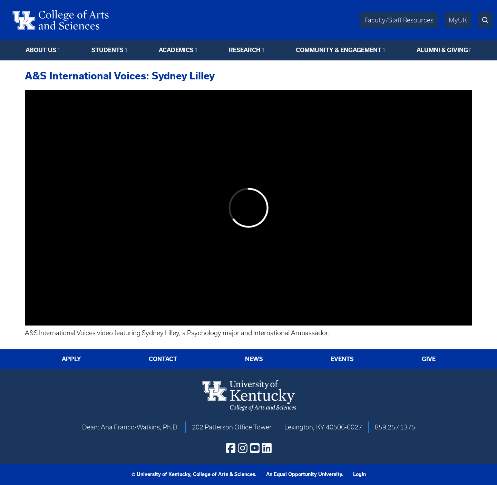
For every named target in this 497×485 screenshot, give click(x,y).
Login (359, 474)
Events (342, 359)
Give (429, 359)
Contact (163, 359)
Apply (71, 359)
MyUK (458, 20)
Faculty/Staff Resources (398, 20)
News (254, 359)
